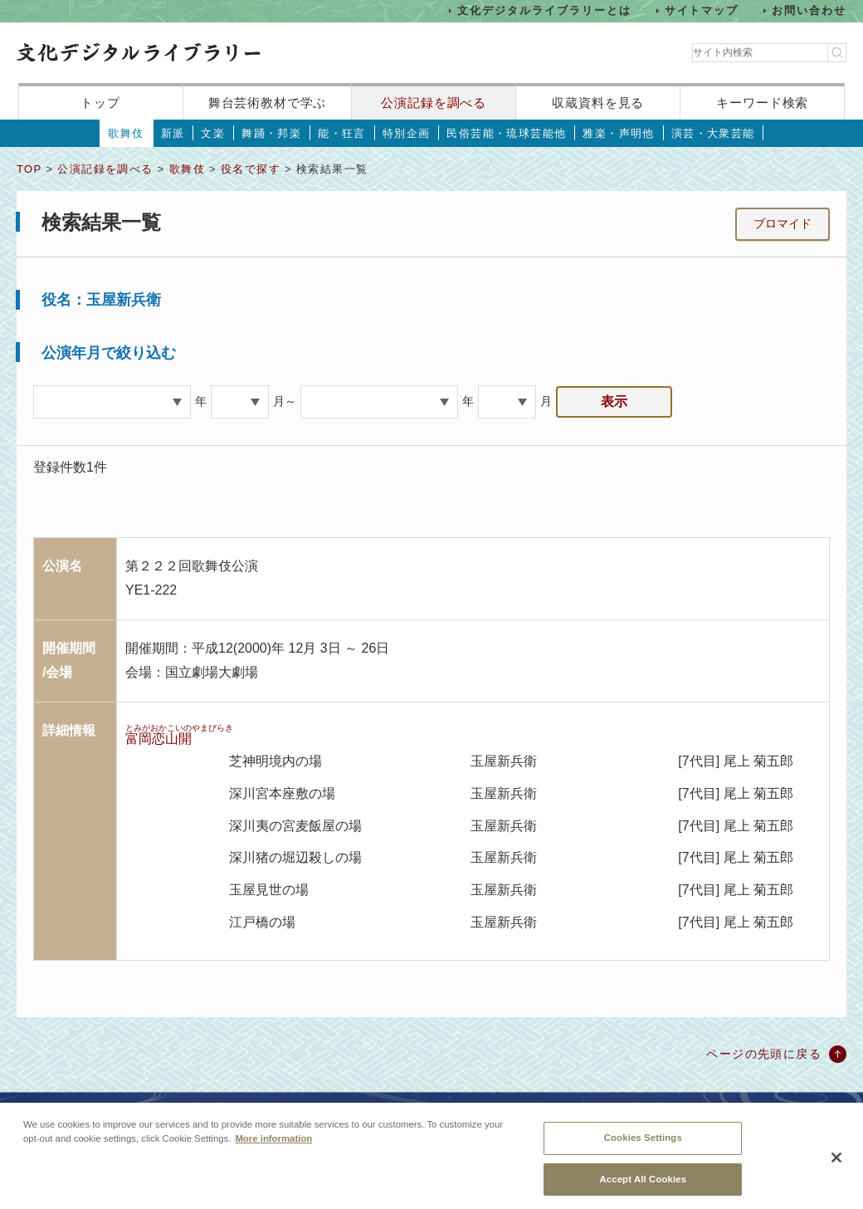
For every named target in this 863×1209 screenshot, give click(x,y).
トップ (100, 102)
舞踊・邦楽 (271, 133)
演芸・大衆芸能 (713, 133)
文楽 (213, 133)
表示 (614, 401)
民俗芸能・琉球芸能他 (506, 133)
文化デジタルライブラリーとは (544, 10)
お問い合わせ (809, 10)
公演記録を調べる (433, 102)
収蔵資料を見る (598, 102)
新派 (173, 133)
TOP (29, 169)
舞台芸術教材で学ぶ (267, 102)
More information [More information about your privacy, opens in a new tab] (273, 1148)
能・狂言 (342, 133)
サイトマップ (702, 10)
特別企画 (407, 133)
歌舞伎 (126, 133)
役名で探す (250, 169)
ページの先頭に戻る (764, 1053)
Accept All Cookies (642, 1188)
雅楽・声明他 (618, 133)
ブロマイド (782, 223)
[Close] (836, 1167)
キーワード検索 (762, 102)
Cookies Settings (643, 1147)
